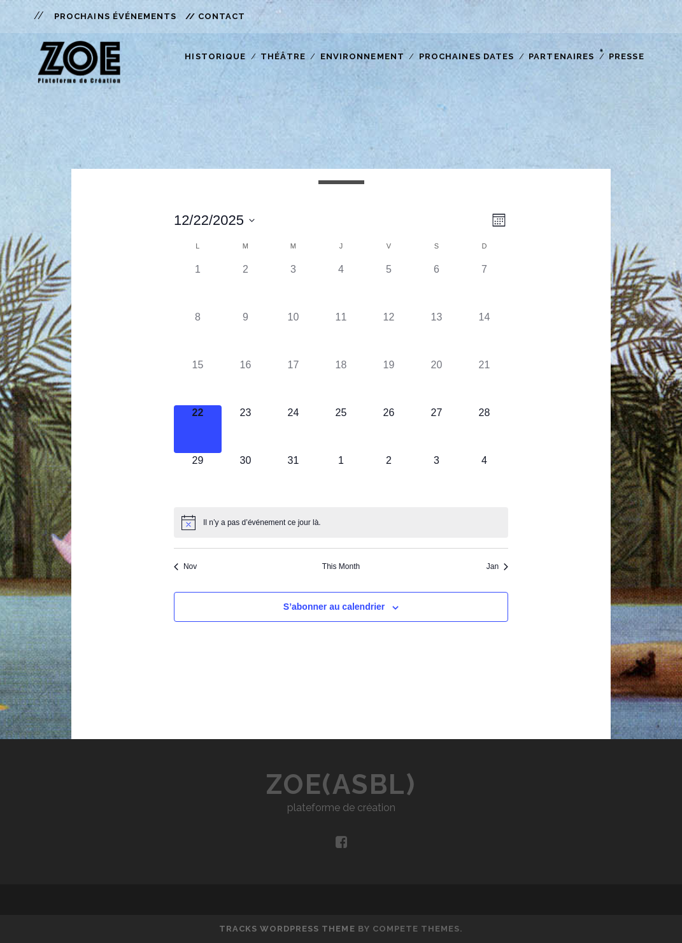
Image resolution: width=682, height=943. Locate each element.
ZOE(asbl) (341, 784)
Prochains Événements (115, 16)
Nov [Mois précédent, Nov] (185, 566)
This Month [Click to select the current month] (341, 566)
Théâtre (282, 56)
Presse (626, 56)
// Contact (215, 16)
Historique (215, 56)
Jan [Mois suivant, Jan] (497, 566)
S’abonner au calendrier (334, 606)
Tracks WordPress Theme (287, 928)
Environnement (362, 56)
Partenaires (561, 56)
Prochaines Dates (466, 56)
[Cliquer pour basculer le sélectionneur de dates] (214, 220)
